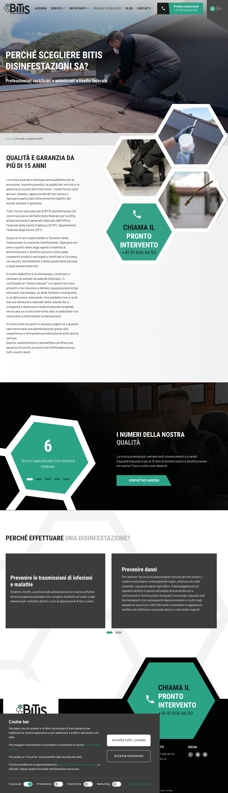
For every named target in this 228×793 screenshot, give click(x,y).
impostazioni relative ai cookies (77, 765)
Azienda (41, 8)
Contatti (144, 8)
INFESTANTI (79, 8)
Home (9, 139)
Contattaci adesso (144, 480)
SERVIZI (58, 8)
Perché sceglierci (107, 8)
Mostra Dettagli (140, 784)
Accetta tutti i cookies (129, 740)
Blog (129, 8)
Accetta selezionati (128, 756)
